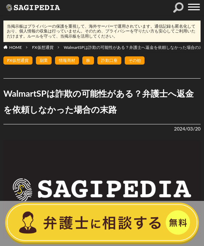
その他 (134, 60)
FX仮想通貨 (43, 47)
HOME (15, 47)
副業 (44, 60)
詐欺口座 (109, 60)
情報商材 (67, 60)
